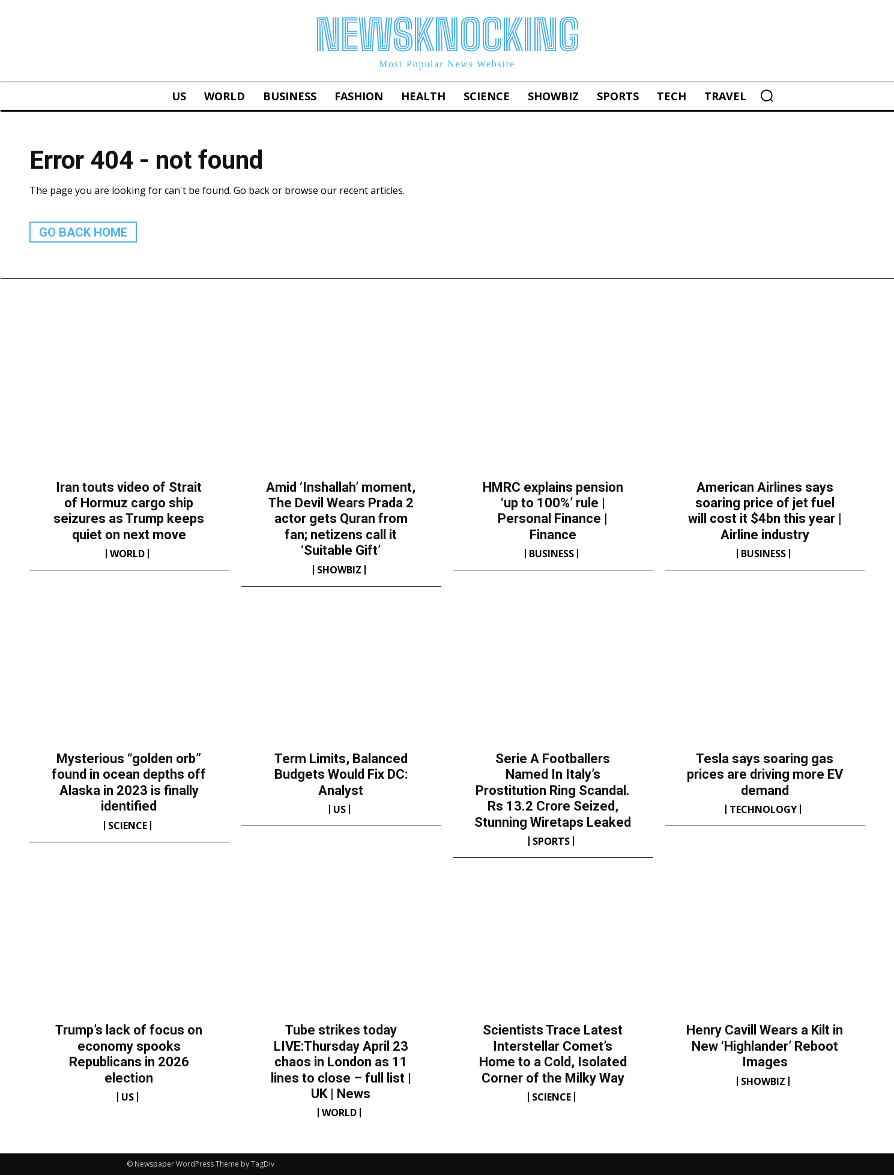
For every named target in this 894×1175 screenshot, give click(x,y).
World (127, 553)
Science (127, 825)
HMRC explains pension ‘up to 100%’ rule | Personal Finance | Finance (553, 511)
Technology (763, 809)
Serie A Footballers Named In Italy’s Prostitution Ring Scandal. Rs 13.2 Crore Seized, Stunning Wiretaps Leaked (552, 790)
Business (551, 553)
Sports (551, 841)
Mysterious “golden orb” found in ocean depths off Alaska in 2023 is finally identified (129, 782)
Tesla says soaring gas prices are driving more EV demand (765, 774)
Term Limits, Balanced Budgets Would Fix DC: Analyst (341, 774)
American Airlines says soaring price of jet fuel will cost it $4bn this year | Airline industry (765, 511)
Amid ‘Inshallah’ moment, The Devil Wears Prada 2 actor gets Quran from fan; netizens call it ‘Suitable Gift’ (340, 519)
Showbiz (339, 570)
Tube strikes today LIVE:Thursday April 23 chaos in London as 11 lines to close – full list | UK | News (341, 1061)
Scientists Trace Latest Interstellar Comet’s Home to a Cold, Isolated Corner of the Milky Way (553, 1053)
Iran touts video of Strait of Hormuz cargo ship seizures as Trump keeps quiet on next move (128, 511)
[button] (766, 95)
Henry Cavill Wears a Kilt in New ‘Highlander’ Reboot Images (764, 1045)
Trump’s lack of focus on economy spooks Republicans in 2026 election (128, 1053)
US (339, 809)
